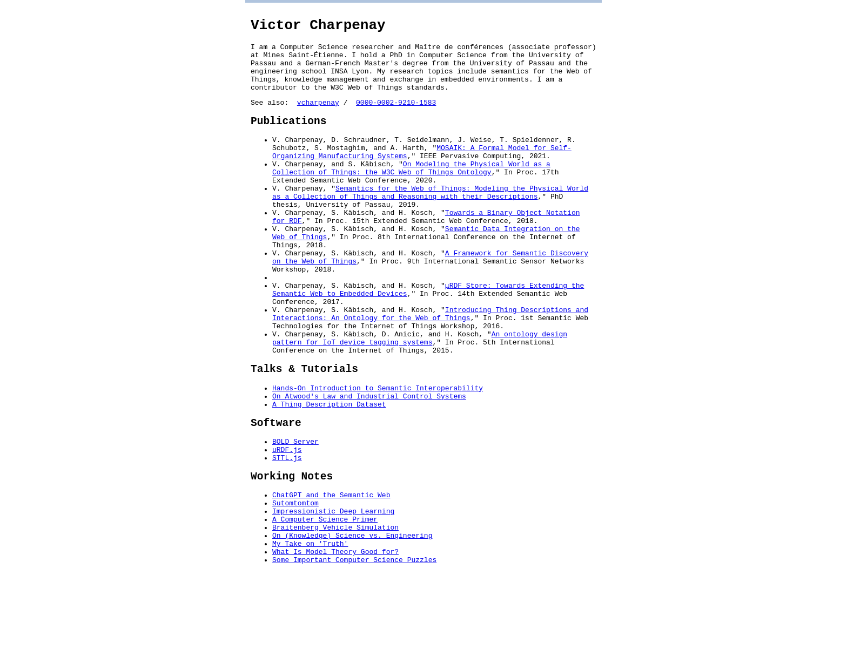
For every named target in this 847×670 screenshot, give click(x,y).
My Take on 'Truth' (310, 633)
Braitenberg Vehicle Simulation (335, 614)
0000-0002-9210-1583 (396, 116)
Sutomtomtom (295, 585)
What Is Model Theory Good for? (335, 643)
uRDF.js (287, 524)
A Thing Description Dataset (329, 472)
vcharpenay (318, 116)
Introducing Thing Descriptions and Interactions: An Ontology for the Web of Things (430, 367)
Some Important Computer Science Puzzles (354, 653)
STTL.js (287, 533)
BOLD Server (295, 514)
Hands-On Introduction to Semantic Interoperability (377, 453)
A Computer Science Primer (325, 604)
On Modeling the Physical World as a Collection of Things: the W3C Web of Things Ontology (411, 192)
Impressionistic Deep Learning (333, 594)
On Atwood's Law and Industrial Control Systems (369, 463)
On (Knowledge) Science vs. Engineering (352, 623)
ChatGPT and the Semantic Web (331, 575)
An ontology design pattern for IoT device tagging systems (419, 396)
